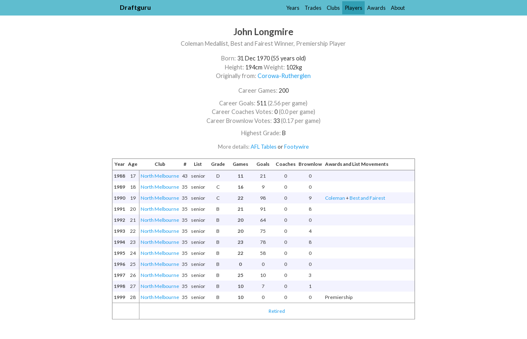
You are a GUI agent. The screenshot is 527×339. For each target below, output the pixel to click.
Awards (376, 7)
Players (353, 7)
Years (292, 7)
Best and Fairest (367, 198)
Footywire (296, 146)
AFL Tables (263, 146)
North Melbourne (160, 176)
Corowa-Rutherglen (284, 75)
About (398, 7)
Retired (277, 311)
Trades (313, 7)
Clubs (333, 7)
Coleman (335, 198)
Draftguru (135, 7)
